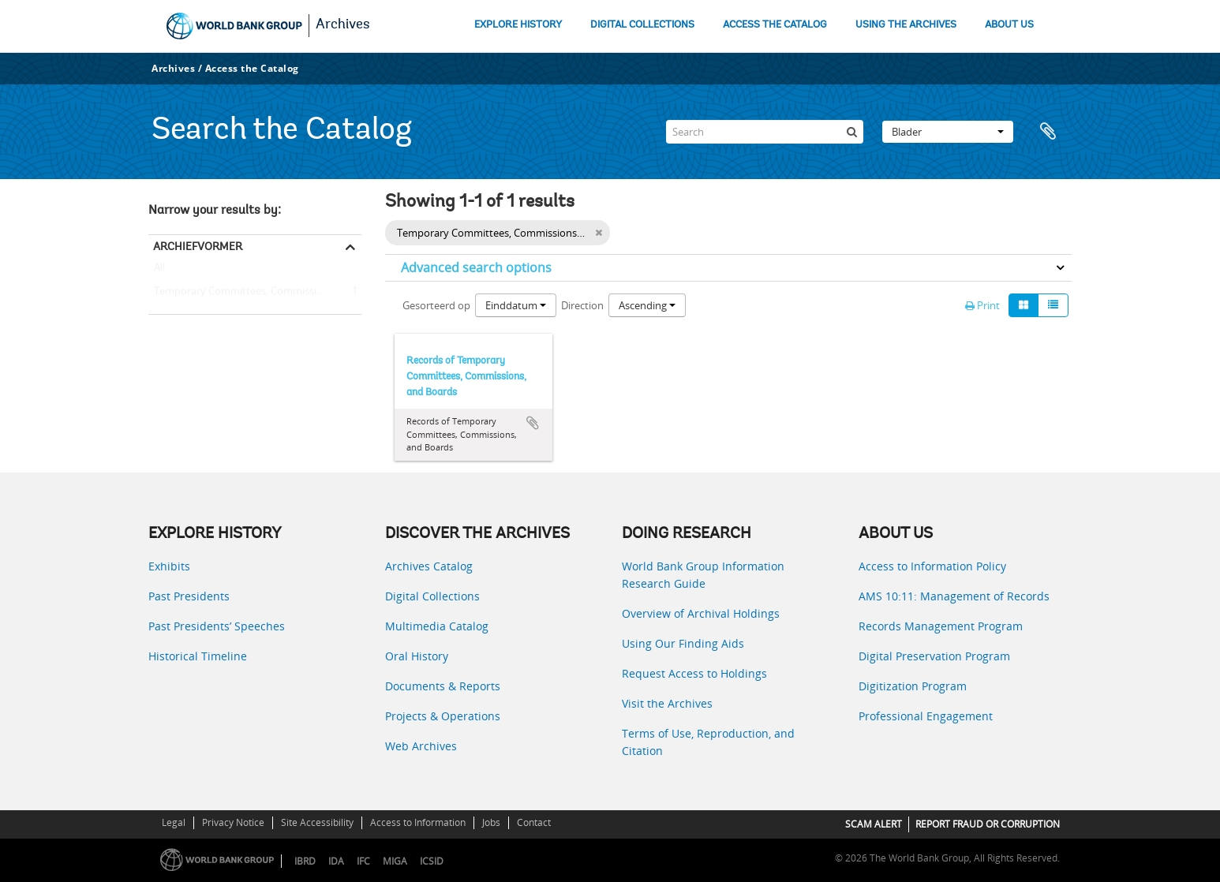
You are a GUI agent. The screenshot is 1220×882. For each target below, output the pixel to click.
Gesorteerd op (436, 305)
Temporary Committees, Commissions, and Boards (254, 291)
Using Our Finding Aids (683, 643)
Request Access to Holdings (694, 673)
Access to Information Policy (932, 566)
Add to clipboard (533, 423)
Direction (582, 305)
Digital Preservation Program (934, 655)
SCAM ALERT (873, 824)
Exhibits (169, 566)
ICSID (431, 861)
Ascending (647, 305)
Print (982, 305)
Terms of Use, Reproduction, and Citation (708, 742)
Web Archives (421, 745)
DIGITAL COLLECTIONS (642, 25)
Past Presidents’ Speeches (216, 626)
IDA (336, 861)
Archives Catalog (429, 566)
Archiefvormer (197, 246)
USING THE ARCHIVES (905, 25)
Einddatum (515, 305)
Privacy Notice (233, 822)
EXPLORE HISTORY (518, 25)
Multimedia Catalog (436, 626)
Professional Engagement (926, 715)
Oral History (416, 655)
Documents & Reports (442, 685)
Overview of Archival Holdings (701, 613)
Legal (173, 822)
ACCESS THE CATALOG (775, 25)
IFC (363, 861)
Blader (948, 132)
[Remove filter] (598, 232)
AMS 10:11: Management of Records (954, 596)
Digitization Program (913, 685)
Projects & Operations (442, 715)
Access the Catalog (252, 68)
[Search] (764, 132)
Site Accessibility (317, 822)
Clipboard (1052, 131)
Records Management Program (941, 626)
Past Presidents (189, 596)
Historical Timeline (197, 655)
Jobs (491, 822)
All (159, 270)
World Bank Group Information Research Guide (703, 575)
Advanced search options (476, 267)
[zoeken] (851, 132)
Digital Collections (432, 596)
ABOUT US (1009, 25)
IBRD (305, 861)
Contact (534, 822)
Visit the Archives (667, 703)
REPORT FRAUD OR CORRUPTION (987, 824)
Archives (343, 25)
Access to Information (418, 822)
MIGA (395, 861)
